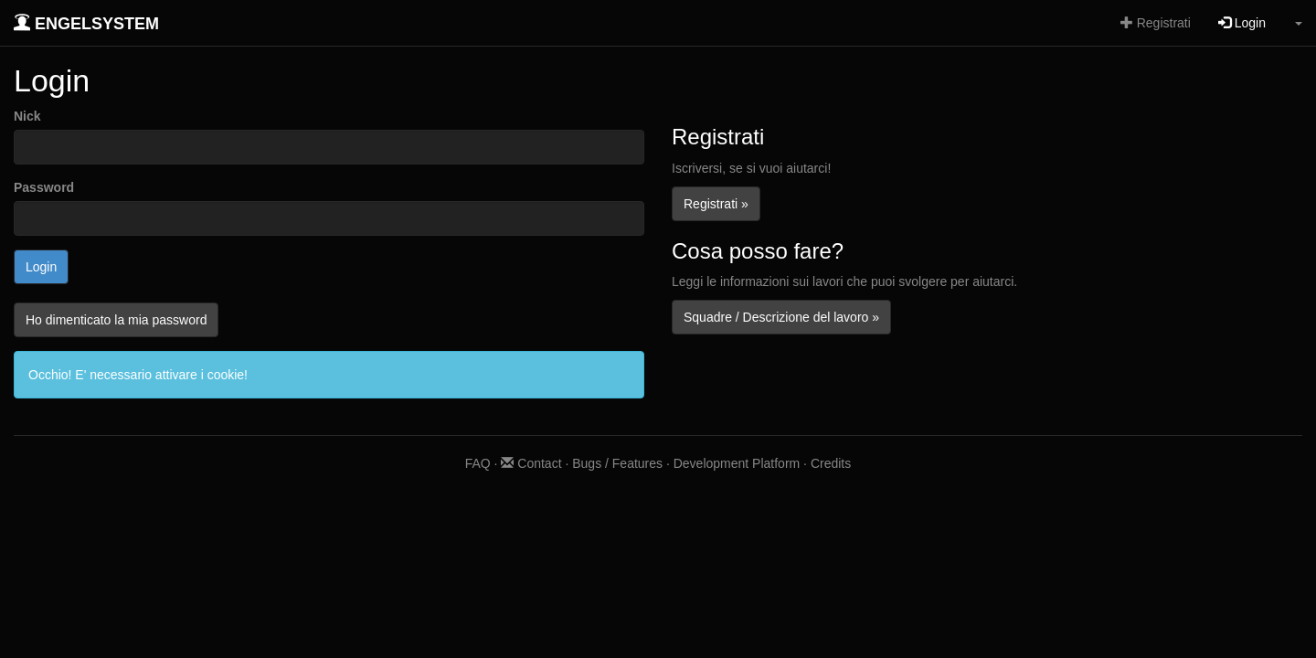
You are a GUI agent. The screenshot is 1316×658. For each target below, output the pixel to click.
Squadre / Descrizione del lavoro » (781, 317)
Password (44, 187)
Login (1242, 23)
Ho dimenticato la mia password (116, 320)
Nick (27, 116)
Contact (531, 463)
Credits (831, 463)
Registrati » (716, 203)
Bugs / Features (617, 463)
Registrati (1155, 23)
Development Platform (737, 463)
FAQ (478, 463)
